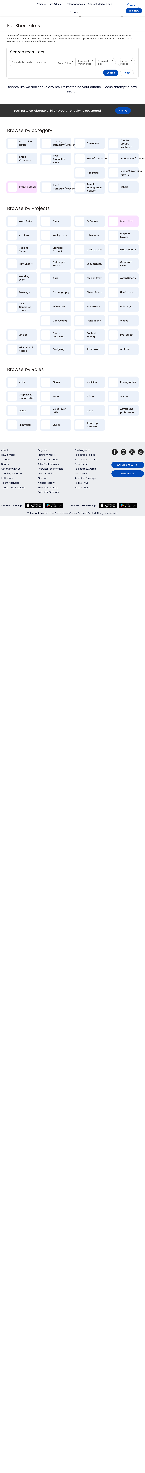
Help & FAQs (81, 483)
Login (133, 5)
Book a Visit (81, 464)
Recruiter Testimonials (50, 468)
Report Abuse (82, 487)
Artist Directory (46, 483)
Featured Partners (48, 459)
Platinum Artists (47, 454)
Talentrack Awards (85, 468)
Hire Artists (56, 4)
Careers (5, 459)
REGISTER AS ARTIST (128, 464)
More (74, 12)
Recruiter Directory (48, 492)
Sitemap (42, 478)
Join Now (134, 10)
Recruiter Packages (86, 478)
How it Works (8, 454)
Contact (5, 464)
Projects (41, 4)
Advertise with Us (10, 468)
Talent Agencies (76, 4)
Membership (82, 473)
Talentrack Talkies (85, 454)
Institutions (7, 478)
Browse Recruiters (48, 487)
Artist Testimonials (48, 464)
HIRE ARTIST (127, 473)
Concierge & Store (11, 473)
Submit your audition (87, 459)
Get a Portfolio (46, 473)
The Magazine (83, 450)
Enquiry (123, 110)
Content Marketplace (100, 4)
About (4, 450)
